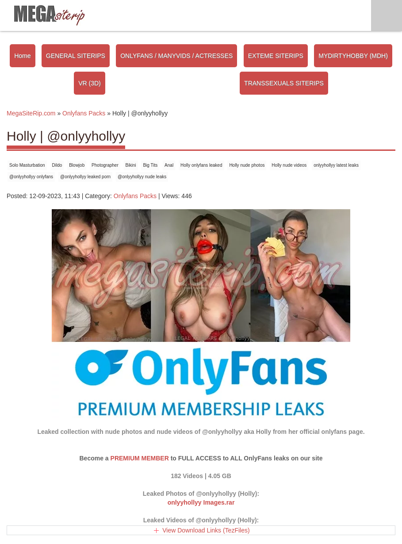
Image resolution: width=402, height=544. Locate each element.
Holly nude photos (246, 165)
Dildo (57, 165)
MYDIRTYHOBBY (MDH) (353, 55)
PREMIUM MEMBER (140, 458)
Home (22, 55)
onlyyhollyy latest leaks (336, 165)
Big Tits (150, 165)
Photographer (105, 165)
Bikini (131, 165)
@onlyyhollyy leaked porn (85, 176)
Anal (169, 165)
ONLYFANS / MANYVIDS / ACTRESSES (176, 55)
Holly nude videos (289, 165)
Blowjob (76, 165)
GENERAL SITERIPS (75, 55)
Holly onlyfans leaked (201, 165)
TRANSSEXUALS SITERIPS (284, 83)
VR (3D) (89, 83)
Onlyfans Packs (135, 195)
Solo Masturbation (27, 165)
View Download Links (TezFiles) (205, 530)
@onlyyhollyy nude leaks (142, 176)
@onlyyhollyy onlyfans (31, 176)
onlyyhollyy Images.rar (201, 502)
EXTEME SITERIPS (275, 55)
